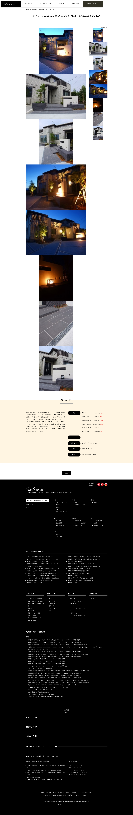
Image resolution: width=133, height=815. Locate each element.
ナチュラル (52, 601)
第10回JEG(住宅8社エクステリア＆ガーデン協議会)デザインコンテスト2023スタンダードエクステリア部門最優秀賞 (59, 654)
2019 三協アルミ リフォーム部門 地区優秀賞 (41, 694)
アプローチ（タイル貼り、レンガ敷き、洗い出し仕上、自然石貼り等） (46, 770)
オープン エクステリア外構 (35, 598)
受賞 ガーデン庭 (32, 620)
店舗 (92, 598)
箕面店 (58, 534)
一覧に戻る (66, 473)
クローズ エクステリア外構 (35, 601)
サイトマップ (29, 504)
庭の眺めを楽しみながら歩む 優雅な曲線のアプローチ (82, 580)
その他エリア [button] (41, 746)
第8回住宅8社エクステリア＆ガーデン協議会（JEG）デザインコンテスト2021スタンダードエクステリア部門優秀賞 (58, 682)
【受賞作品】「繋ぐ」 (74, 575)
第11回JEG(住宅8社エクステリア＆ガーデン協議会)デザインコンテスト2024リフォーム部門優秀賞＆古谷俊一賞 (57, 644)
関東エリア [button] (31, 717)
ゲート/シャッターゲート (77, 601)
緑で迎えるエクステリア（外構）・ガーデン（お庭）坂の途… (84, 556)
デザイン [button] (51, 594)
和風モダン (52, 608)
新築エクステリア (32, 615)
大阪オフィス (59, 536)
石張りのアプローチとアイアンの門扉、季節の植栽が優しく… (43, 573)
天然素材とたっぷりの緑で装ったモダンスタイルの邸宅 (41, 571)
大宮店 (95, 523)
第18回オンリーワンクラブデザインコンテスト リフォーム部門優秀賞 (46, 661)
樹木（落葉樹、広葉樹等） (34, 777)
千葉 (73, 500)
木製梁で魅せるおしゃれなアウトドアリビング (80, 568)
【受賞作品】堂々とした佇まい (35, 582)
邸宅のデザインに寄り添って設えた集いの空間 (80, 578)
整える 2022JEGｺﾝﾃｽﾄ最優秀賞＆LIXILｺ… (79, 571)
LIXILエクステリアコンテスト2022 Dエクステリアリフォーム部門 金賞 (48, 666)
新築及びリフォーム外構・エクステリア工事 (37, 761)
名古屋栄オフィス (61, 525)
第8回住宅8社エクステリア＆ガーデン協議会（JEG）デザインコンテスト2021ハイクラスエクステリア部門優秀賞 (58, 680)
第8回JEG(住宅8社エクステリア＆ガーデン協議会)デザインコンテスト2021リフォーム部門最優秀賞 (54, 678)
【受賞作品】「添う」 (74, 582)
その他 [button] (93, 594)
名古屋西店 (59, 523)
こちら (101, 413)
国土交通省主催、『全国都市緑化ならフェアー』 (41, 692)
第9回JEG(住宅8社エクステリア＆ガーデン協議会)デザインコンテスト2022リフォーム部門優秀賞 (53, 675)
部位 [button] (71, 594)
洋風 (50, 610)
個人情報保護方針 (67, 795)
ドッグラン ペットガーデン (77, 615)
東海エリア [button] (31, 727)
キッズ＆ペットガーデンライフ (77, 774)
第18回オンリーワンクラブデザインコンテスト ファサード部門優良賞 (46, 659)
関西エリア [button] (31, 736)
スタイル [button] (30, 594)
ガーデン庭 (31, 610)
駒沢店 (58, 507)
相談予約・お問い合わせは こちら (37, 500)
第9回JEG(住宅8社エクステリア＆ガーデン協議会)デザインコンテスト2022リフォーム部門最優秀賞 (54, 673)
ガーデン (72, 606)
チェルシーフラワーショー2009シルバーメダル (40, 689)
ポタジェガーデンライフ (75, 767)
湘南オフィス (78, 525)
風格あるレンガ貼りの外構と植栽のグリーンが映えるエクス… (84, 566)
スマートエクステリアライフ (76, 770)
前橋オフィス (97, 502)
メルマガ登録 (75, 3)
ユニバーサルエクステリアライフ (78, 772)
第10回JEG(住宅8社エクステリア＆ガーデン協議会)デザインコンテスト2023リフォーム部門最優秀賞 (54, 651)
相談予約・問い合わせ (93, 3)
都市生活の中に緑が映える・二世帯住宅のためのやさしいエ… (84, 559)
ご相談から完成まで (71, 792)
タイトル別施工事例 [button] (34, 551)
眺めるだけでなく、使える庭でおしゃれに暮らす (81, 563)
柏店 (76, 502)
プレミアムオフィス (61, 502)
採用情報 (61, 3)
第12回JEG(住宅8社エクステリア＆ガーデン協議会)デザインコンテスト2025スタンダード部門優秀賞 (54, 642)
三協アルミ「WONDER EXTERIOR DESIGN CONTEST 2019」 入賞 (45, 696)
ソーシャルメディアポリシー (81, 795)
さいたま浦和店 (98, 520)
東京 (55, 500)
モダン (51, 598)
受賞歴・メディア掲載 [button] (35, 632)
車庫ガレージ (73, 613)
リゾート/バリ (52, 603)
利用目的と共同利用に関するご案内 (52, 795)
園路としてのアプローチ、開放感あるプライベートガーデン (43, 563)
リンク (27, 507)
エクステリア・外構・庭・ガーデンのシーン (43, 756)
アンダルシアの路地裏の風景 (34, 566)
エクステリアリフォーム (34, 617)
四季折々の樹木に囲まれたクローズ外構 (78, 573)
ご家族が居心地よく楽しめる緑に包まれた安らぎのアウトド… (43, 575)
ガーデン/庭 (73, 603)
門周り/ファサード (75, 598)
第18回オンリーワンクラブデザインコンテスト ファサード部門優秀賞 (46, 663)
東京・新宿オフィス (61, 512)
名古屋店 (58, 520)
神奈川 (74, 518)
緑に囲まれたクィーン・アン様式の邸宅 (37, 561)
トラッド (51, 606)
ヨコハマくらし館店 (80, 523)
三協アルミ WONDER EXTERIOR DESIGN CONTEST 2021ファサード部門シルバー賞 (52, 685)
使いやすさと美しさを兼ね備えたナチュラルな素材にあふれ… (43, 568)
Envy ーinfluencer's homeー (75, 561)
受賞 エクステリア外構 (34, 613)
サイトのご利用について (84, 792)
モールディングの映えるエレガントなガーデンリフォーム (42, 559)
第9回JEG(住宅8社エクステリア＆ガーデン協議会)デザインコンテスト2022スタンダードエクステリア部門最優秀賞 (58, 670)
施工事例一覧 (28, 3)
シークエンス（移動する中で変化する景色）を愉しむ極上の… (43, 578)
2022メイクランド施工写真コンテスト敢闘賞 (40, 668)
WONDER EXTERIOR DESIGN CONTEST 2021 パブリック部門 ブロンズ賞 (48, 687)
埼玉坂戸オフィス (98, 525)
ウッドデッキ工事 (72, 761)
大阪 (55, 531)
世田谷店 (58, 504)
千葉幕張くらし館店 (80, 504)
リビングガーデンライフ (75, 765)
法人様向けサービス (45, 3)
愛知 (55, 518)
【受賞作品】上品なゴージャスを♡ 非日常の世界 (40, 580)
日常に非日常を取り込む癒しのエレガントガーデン (40, 556)
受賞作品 (30, 608)
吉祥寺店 (58, 509)
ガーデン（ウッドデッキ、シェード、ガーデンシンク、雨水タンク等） (46, 779)
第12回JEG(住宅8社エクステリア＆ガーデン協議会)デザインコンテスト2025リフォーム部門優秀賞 (54, 640)
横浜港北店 (78, 520)
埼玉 (92, 518)
